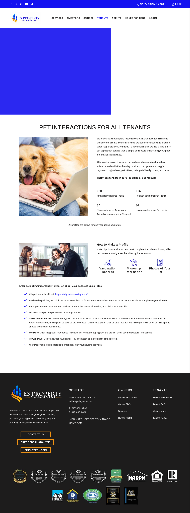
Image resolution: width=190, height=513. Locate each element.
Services (122, 411)
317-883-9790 (152, 4)
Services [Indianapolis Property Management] (57, 18)
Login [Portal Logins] (179, 4)
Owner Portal (125, 418)
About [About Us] (153, 18)
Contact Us (36, 434)
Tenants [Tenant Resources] (102, 18)
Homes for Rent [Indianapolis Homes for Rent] (135, 18)
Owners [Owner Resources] (88, 18)
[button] (11, 4)
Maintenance (159, 411)
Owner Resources (127, 397)
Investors (73, 18)
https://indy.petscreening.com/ (71, 294)
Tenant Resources (162, 397)
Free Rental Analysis (36, 442)
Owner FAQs (124, 404)
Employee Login (36, 450)
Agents (117, 18)
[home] (25, 18)
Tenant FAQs (160, 404)
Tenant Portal (160, 418)
